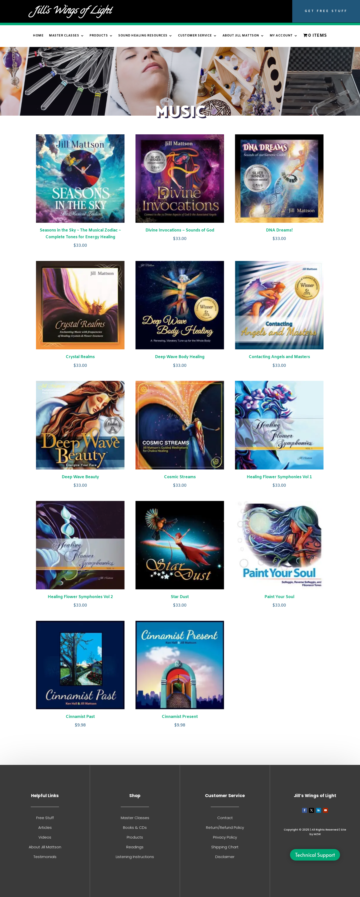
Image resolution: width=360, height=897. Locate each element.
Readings (135, 847)
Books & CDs (135, 827)
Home (38, 36)
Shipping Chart (224, 847)
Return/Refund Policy (225, 827)
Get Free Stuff (326, 11)
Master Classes (64, 36)
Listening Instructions (135, 856)
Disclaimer (224, 856)
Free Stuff (45, 817)
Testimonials (45, 856)
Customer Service (195, 36)
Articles (45, 827)
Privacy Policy (225, 837)
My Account (281, 36)
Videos (44, 837)
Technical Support (315, 854)
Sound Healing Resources (143, 36)
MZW (317, 834)
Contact (225, 817)
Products (99, 36)
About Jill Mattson (240, 36)
